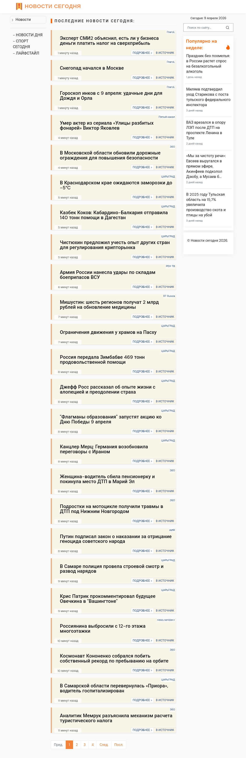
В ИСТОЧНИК (165, 53)
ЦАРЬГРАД (168, 176)
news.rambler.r (166, 620)
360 (172, 146)
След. (104, 745)
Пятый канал (167, 116)
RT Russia (169, 296)
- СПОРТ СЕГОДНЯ (21, 44)
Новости (21, 19)
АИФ (172, 530)
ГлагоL (171, 32)
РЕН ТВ (170, 266)
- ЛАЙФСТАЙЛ (26, 53)
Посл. (118, 745)
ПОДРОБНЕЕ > (142, 53)
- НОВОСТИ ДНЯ (27, 34)
